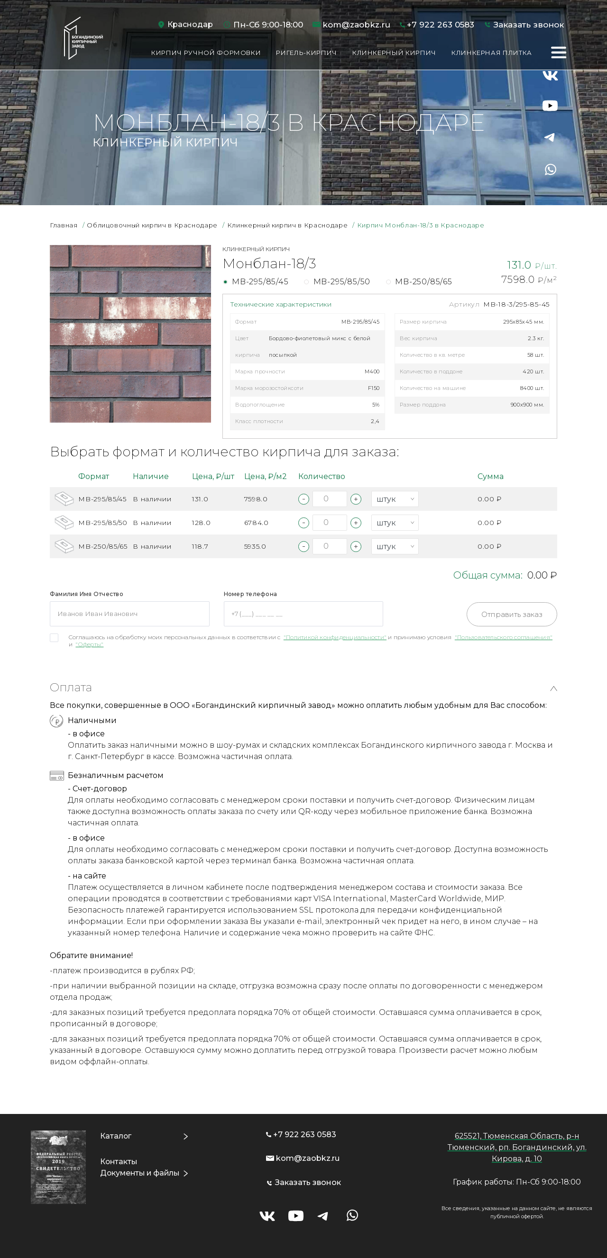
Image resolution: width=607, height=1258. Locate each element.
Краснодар (190, 24)
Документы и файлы (141, 1172)
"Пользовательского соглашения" (503, 637)
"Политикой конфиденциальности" (335, 637)
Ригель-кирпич (306, 52)
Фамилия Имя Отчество (86, 593)
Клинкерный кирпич (394, 52)
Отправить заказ (512, 614)
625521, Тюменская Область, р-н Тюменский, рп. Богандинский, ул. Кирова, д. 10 (517, 1147)
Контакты (118, 1161)
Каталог (115, 1135)
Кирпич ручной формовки (206, 52)
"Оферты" (89, 644)
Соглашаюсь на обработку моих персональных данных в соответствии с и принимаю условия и (310, 641)
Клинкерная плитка (491, 52)
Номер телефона (250, 593)
